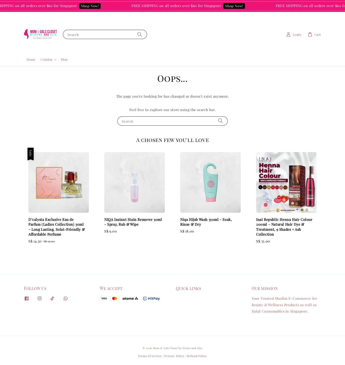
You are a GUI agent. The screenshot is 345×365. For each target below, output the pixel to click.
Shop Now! (92, 6)
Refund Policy (197, 356)
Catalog (46, 59)
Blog (64, 59)
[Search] (140, 34)
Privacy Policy (174, 356)
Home (31, 59)
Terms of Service (150, 356)
